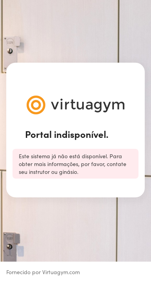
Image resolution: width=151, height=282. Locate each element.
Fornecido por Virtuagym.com (43, 272)
